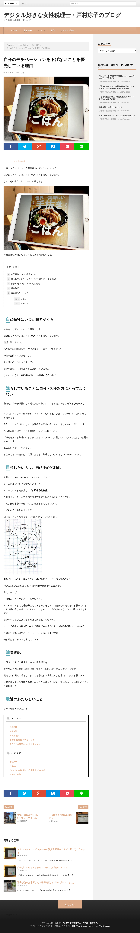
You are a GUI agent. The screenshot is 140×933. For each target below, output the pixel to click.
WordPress (104, 926)
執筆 (53, 30)
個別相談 (13, 731)
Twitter (13, 766)
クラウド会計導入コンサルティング (25, 744)
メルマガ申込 (15, 774)
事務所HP (28, 30)
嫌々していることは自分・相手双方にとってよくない (32, 279)
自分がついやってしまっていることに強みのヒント (42, 867)
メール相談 (14, 735)
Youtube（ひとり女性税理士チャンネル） (28, 770)
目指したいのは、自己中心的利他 (23, 283)
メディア (21, 303)
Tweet (14, 161)
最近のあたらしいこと (18, 293)
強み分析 (20, 72)
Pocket (21, 161)
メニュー (21, 299)
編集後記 (13, 288)
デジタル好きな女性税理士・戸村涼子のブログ (62, 15)
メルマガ (41, 30)
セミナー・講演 (67, 30)
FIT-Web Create (79, 926)
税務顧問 (13, 727)
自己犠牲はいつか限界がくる (21, 274)
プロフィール (12, 30)
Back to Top (70, 905)
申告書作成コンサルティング (22, 740)
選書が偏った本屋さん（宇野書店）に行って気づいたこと (45, 882)
